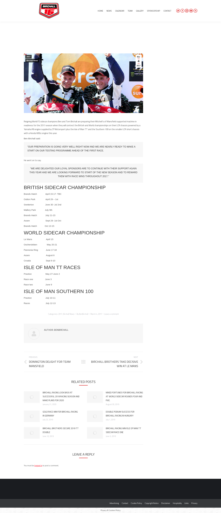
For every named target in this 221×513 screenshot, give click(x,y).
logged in (38, 465)
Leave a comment (111, 314)
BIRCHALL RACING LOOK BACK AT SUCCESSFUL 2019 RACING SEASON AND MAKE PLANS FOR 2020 (61, 396)
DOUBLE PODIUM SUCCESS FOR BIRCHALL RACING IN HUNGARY (120, 413)
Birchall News (32, 61)
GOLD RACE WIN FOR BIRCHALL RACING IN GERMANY (60, 413)
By (82, 314)
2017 (28, 57)
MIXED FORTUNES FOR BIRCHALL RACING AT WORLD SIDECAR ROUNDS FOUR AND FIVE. (124, 396)
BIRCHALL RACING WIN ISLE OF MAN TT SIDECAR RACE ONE (123, 430)
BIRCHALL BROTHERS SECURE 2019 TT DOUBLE (61, 430)
